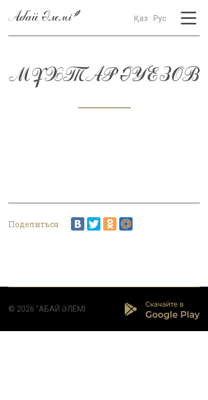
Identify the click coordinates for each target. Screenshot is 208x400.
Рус (159, 18)
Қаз (141, 18)
